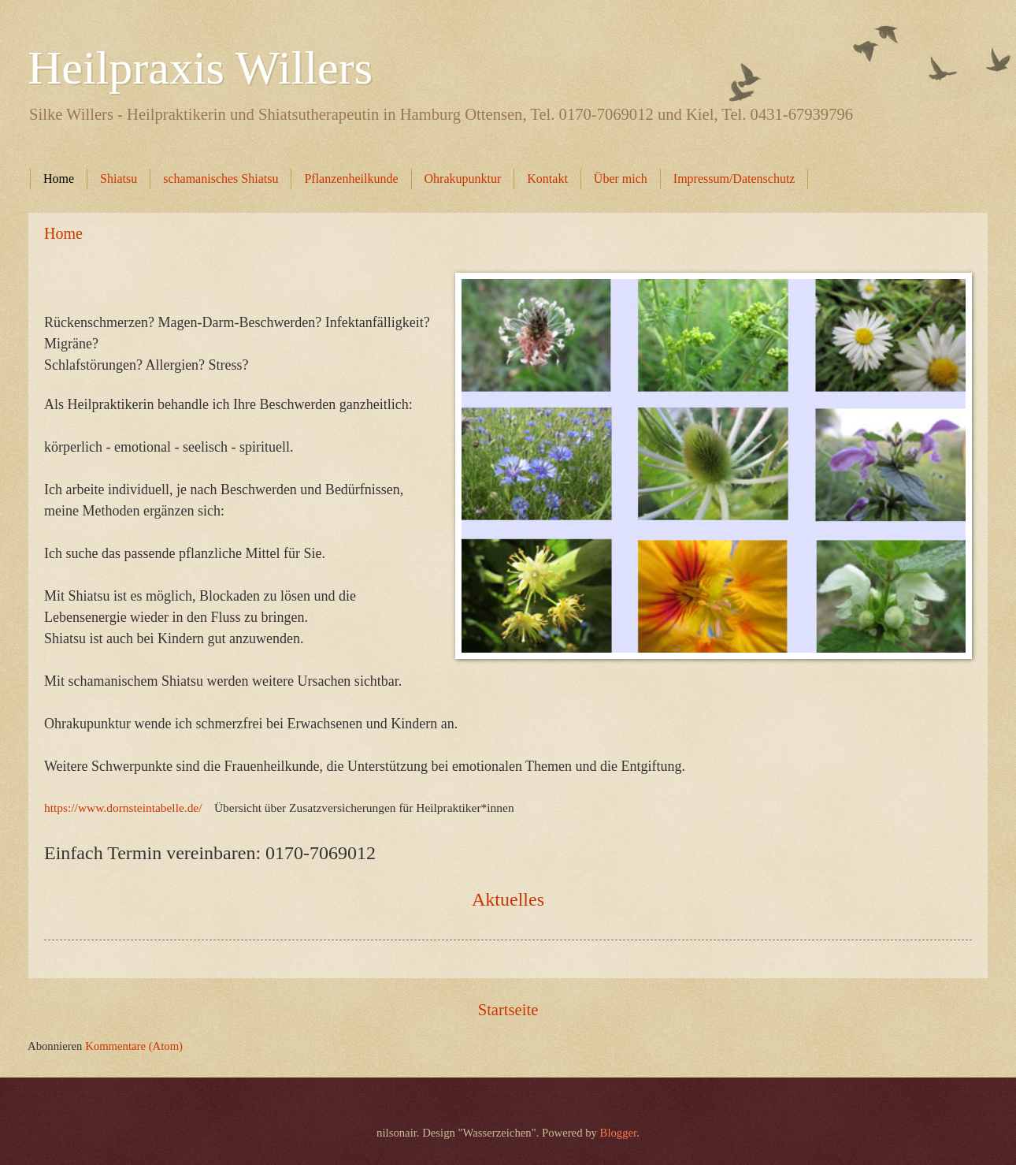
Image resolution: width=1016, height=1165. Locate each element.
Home (58, 178)
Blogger (618, 1132)
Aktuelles (508, 899)
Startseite (508, 1009)
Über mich (620, 178)
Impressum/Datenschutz (734, 178)
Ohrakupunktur (463, 178)
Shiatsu (118, 178)
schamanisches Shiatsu (220, 178)
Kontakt (547, 178)
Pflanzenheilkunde (351, 178)
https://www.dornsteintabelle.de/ (123, 807)
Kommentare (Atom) (134, 1046)
